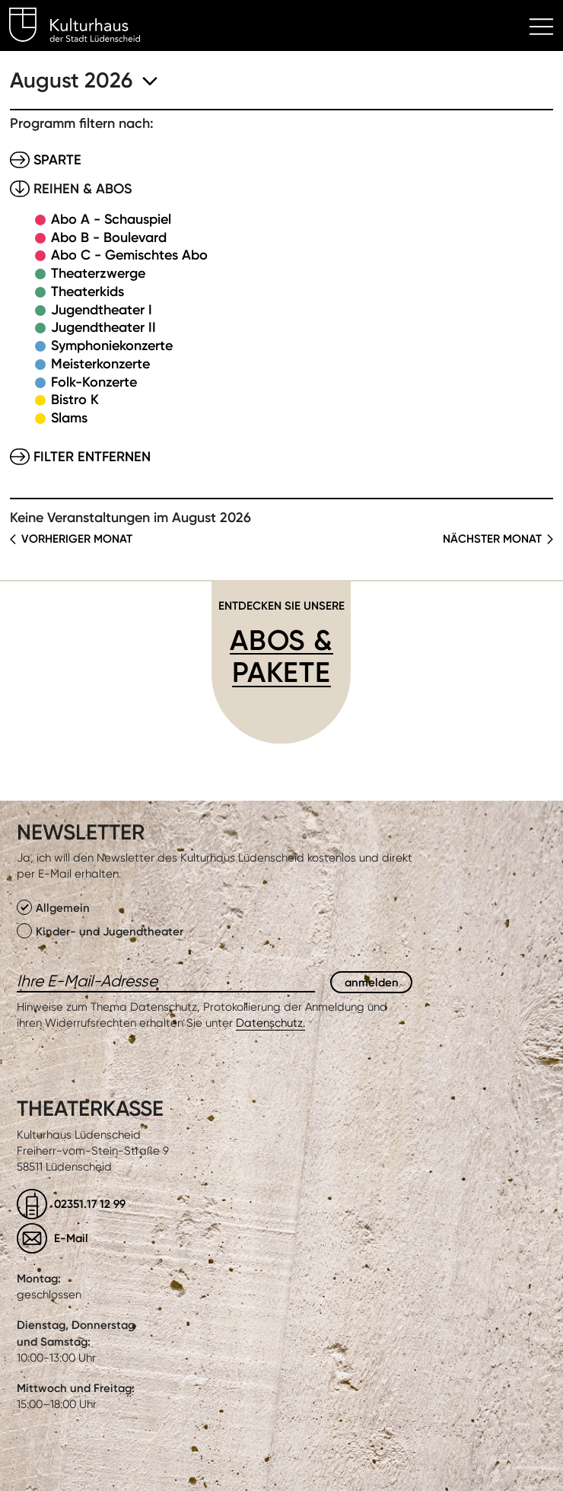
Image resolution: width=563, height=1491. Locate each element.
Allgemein (53, 907)
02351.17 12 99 (90, 1203)
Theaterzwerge (98, 273)
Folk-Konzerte (94, 382)
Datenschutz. (270, 1023)
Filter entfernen (92, 456)
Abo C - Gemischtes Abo (129, 255)
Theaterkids (87, 291)
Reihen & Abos (82, 188)
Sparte (57, 159)
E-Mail (71, 1238)
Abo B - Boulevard (109, 237)
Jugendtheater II (103, 327)
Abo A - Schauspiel (111, 219)
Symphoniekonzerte (112, 345)
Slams (69, 417)
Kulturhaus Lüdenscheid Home (83, 27)
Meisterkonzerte (100, 363)
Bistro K (75, 399)
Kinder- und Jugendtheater (100, 930)
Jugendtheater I (101, 309)
